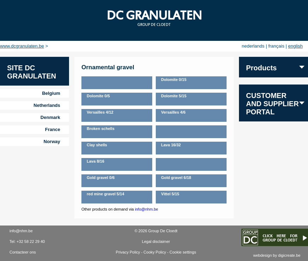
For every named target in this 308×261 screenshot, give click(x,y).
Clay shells (97, 145)
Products (261, 68)
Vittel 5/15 (170, 194)
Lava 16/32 (171, 145)
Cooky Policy (154, 252)
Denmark (50, 117)
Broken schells (100, 128)
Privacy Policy (128, 252)
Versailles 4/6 (173, 112)
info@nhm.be (146, 209)
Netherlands (47, 105)
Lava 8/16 (95, 161)
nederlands (253, 46)
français (276, 46)
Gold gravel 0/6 (101, 177)
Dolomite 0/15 (174, 79)
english (295, 46)
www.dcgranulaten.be (22, 46)
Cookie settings (183, 252)
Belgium (51, 93)
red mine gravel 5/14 (105, 194)
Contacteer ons (23, 252)
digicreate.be (289, 255)
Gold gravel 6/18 (176, 177)
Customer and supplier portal (272, 104)
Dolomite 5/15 (174, 96)
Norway (52, 141)
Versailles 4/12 (100, 112)
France (52, 129)
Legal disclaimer (156, 241)
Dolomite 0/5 (98, 96)
